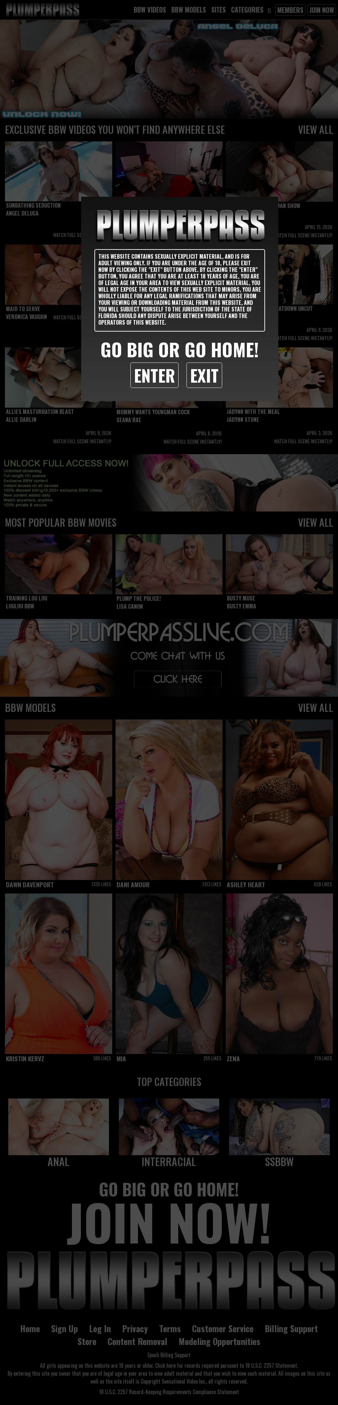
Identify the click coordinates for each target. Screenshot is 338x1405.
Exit (204, 375)
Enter (154, 375)
